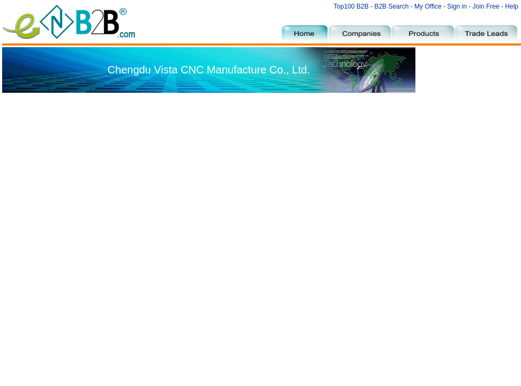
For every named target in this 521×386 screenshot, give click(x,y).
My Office (428, 6)
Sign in (457, 6)
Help (511, 6)
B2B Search (391, 6)
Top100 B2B (350, 6)
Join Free (486, 6)
